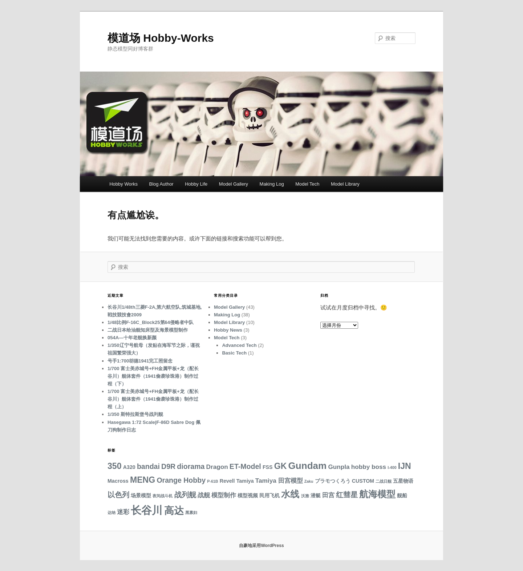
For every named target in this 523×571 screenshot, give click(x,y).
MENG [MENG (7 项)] (142, 480)
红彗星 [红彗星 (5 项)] (347, 495)
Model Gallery (233, 184)
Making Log (272, 184)
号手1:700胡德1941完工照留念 (140, 361)
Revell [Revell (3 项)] (227, 481)
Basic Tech (234, 353)
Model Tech (307, 184)
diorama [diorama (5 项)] (190, 466)
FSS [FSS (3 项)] (268, 467)
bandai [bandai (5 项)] (148, 466)
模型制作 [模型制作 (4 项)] (223, 495)
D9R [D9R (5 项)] (168, 466)
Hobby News (228, 330)
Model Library (345, 184)
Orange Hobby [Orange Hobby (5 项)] (181, 480)
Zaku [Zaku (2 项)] (308, 481)
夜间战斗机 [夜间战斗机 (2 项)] (163, 496)
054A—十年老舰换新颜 (132, 337)
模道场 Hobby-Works (161, 38)
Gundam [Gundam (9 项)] (307, 465)
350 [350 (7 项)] (115, 466)
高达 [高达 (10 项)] (174, 510)
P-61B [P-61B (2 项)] (212, 481)
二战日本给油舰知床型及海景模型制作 (148, 330)
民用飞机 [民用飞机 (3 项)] (269, 495)
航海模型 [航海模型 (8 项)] (377, 494)
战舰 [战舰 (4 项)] (204, 495)
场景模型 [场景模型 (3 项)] (141, 495)
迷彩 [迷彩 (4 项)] (123, 511)
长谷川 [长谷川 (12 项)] (146, 510)
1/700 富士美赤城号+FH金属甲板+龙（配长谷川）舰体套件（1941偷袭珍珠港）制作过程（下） (153, 376)
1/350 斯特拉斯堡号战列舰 (135, 414)
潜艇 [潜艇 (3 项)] (316, 495)
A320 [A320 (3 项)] (129, 467)
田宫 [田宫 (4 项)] (328, 495)
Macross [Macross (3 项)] (118, 481)
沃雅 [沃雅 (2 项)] (305, 496)
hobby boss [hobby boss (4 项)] (368, 466)
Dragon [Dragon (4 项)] (217, 466)
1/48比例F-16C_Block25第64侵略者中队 (151, 322)
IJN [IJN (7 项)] (404, 466)
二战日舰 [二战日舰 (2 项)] (384, 481)
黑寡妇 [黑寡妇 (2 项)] (191, 512)
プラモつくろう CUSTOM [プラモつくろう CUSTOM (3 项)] (344, 481)
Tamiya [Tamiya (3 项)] (245, 481)
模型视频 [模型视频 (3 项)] (248, 495)
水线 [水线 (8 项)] (290, 494)
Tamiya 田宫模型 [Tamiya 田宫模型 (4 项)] (279, 480)
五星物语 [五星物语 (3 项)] (403, 481)
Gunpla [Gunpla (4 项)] (338, 466)
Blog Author (161, 184)
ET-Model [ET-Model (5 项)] (245, 466)
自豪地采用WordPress (261, 545)
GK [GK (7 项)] (280, 466)
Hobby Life (196, 184)
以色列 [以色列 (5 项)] (118, 495)
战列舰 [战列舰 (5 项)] (185, 495)
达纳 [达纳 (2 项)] (111, 512)
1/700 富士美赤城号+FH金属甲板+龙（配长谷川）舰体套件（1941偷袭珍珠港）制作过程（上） (153, 399)
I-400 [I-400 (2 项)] (392, 467)
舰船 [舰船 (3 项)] (402, 495)
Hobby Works (123, 184)
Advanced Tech (239, 345)
